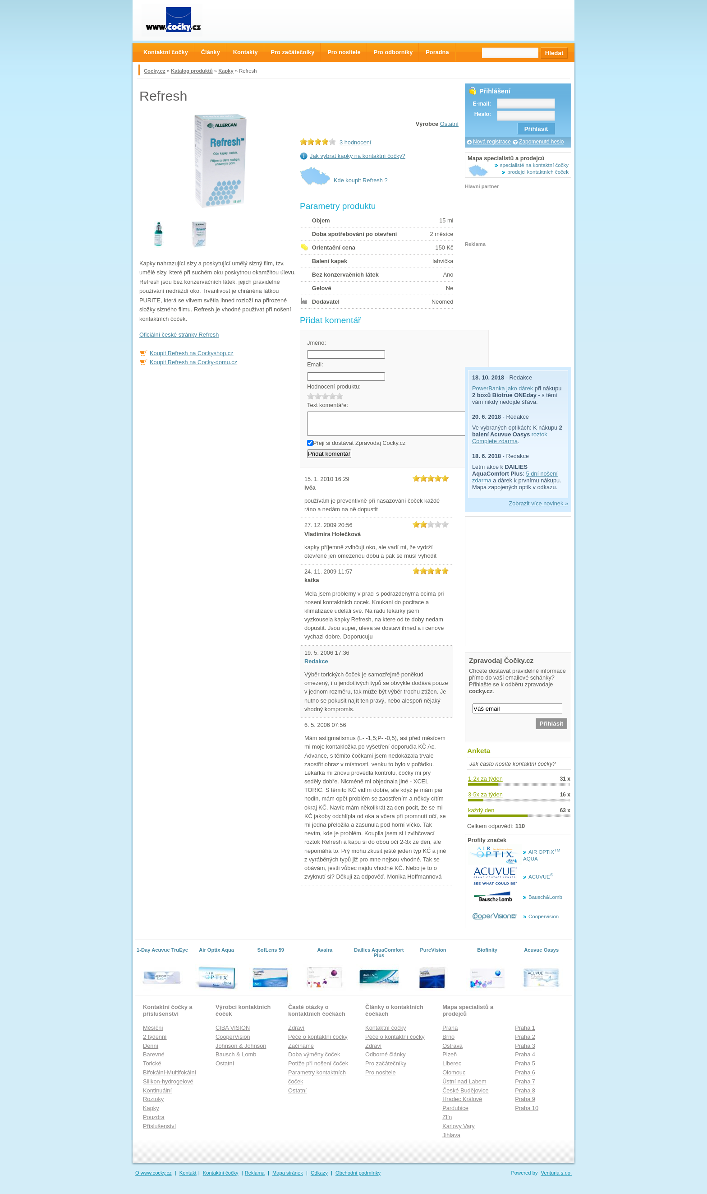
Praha (450, 1027)
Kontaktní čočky (385, 1027)
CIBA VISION (233, 1027)
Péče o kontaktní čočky (318, 1036)
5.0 (339, 396)
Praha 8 (525, 1090)
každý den (481, 810)
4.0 (332, 396)
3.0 (325, 396)
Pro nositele (380, 1072)
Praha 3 (525, 1045)
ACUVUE (540, 876)
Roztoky (153, 1099)
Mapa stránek (287, 1172)
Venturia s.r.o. (556, 1172)
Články (210, 52)
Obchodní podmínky (358, 1172)
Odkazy (319, 1172)
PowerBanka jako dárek (502, 388)
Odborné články (385, 1054)
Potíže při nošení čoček (318, 1063)
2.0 (317, 396)
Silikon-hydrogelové (168, 1081)
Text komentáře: (327, 405)
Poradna (437, 52)
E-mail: (482, 104)
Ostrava (452, 1045)
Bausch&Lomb (545, 897)
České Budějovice (465, 1090)
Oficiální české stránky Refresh (179, 334)
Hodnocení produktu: (334, 386)
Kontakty (245, 52)
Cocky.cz (154, 71)
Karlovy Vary (458, 1126)
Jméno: (316, 342)
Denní (150, 1045)
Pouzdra (154, 1117)
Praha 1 (525, 1027)
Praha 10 (526, 1108)
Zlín (447, 1117)
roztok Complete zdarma (509, 437)
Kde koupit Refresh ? (361, 180)
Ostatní (449, 123)
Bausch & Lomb (236, 1054)
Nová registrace (492, 142)
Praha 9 (525, 1099)
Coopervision (543, 916)
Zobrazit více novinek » (538, 503)
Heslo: (482, 114)
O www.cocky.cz (153, 1172)
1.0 (310, 396)
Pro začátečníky (385, 1063)
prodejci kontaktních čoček (538, 172)
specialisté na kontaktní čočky (534, 165)
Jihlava (451, 1135)
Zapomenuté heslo (541, 142)
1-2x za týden (485, 778)
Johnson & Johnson (241, 1045)
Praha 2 (525, 1036)
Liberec (451, 1063)
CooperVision (233, 1036)
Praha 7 (525, 1081)
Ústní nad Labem (464, 1081)
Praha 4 (525, 1054)
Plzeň (449, 1054)
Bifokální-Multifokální (169, 1072)
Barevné (154, 1054)
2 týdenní (155, 1036)
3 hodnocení (355, 142)
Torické (152, 1063)
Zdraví (296, 1027)
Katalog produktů (192, 71)
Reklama (255, 1172)
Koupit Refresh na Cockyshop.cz (192, 353)
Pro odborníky (393, 52)
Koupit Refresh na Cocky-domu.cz (193, 362)
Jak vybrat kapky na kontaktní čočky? (357, 156)
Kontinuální (157, 1090)
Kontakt (188, 1172)
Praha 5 (525, 1063)
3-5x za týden (485, 794)
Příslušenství (159, 1126)
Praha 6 (525, 1072)
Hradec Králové (462, 1099)
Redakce (316, 661)
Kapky (226, 71)
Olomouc (453, 1072)
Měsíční (153, 1027)
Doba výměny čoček (314, 1054)
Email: (315, 364)
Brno (448, 1036)
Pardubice (455, 1108)
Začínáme (301, 1045)
